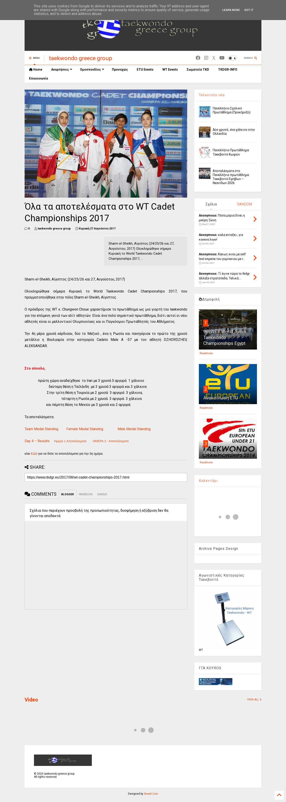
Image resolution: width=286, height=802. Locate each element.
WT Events (170, 69)
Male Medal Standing (134, 429)
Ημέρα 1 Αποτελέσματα (70, 441)
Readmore (206, 353)
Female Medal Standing (84, 429)
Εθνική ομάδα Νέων (223, 452)
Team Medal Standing (41, 429)
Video (31, 700)
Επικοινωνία (38, 78)
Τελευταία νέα (212, 95)
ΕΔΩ (34, 453)
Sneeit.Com (151, 793)
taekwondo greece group (80, 58)
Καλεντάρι (208, 481)
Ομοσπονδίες (92, 69)
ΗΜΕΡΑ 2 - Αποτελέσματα (111, 441)
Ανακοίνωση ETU (220, 398)
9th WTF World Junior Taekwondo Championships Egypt (225, 337)
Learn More (231, 10)
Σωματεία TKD (198, 69)
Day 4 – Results (37, 441)
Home (35, 69)
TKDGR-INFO (227, 69)
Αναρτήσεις (61, 69)
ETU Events (145, 69)
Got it (248, 10)
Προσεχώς (120, 69)
